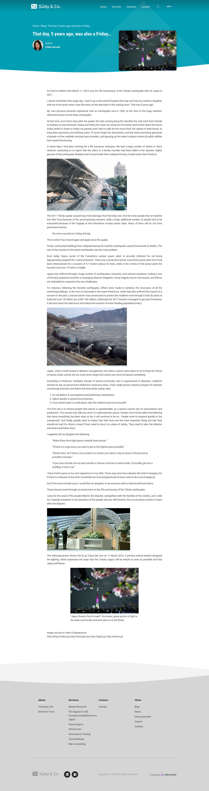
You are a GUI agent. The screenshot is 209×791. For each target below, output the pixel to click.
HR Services (75, 729)
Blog (43, 25)
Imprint (138, 721)
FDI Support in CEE (78, 711)
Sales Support (76, 724)
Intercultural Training (79, 734)
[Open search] (158, 6)
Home (36, 25)
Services (74, 700)
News (138, 711)
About (41, 700)
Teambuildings (76, 739)
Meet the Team (46, 711)
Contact (103, 700)
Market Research (78, 706)
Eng (169, 6)
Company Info (45, 706)
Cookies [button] (139, 726)
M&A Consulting (77, 744)
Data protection (143, 716)
